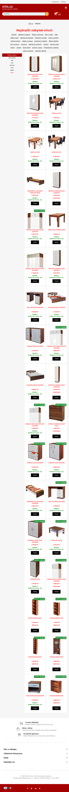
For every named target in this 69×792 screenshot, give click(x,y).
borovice (12, 65)
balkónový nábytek (24, 34)
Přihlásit (63, 2)
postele (19, 47)
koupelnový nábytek (40, 41)
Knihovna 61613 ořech (56, 656)
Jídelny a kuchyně (37, 34)
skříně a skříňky (53, 37)
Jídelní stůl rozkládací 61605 (56, 229)
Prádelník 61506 (35, 579)
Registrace (55, 2)
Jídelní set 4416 (35, 151)
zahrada (14, 34)
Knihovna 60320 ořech (35, 656)
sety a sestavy (14, 44)
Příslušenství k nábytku (51, 47)
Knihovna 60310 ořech (35, 617)
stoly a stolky (49, 34)
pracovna (24, 44)
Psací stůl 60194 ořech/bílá (35, 307)
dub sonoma (12, 57)
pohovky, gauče (37, 47)
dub (12, 60)
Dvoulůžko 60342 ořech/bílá (56, 307)
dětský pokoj (15, 37)
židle (56, 34)
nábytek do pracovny (35, 44)
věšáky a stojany (27, 41)
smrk (12, 67)
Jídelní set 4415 (56, 113)
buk (12, 62)
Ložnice (45, 44)
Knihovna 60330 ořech (56, 617)
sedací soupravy (28, 50)
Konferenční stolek (56, 540)
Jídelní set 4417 (56, 151)
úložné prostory (15, 41)
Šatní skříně (26, 47)
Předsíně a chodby (41, 37)
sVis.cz (10, 7)
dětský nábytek (53, 41)
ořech (12, 72)
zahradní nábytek (40, 50)
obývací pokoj (54, 44)
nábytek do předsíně (26, 37)
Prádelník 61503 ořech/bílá (35, 346)
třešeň (12, 70)
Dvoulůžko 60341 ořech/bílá (35, 384)
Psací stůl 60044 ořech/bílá (56, 501)
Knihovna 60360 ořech (56, 695)
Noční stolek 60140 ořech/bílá (35, 695)
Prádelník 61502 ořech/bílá (35, 462)
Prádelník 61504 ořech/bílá (56, 462)
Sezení (12, 47)
